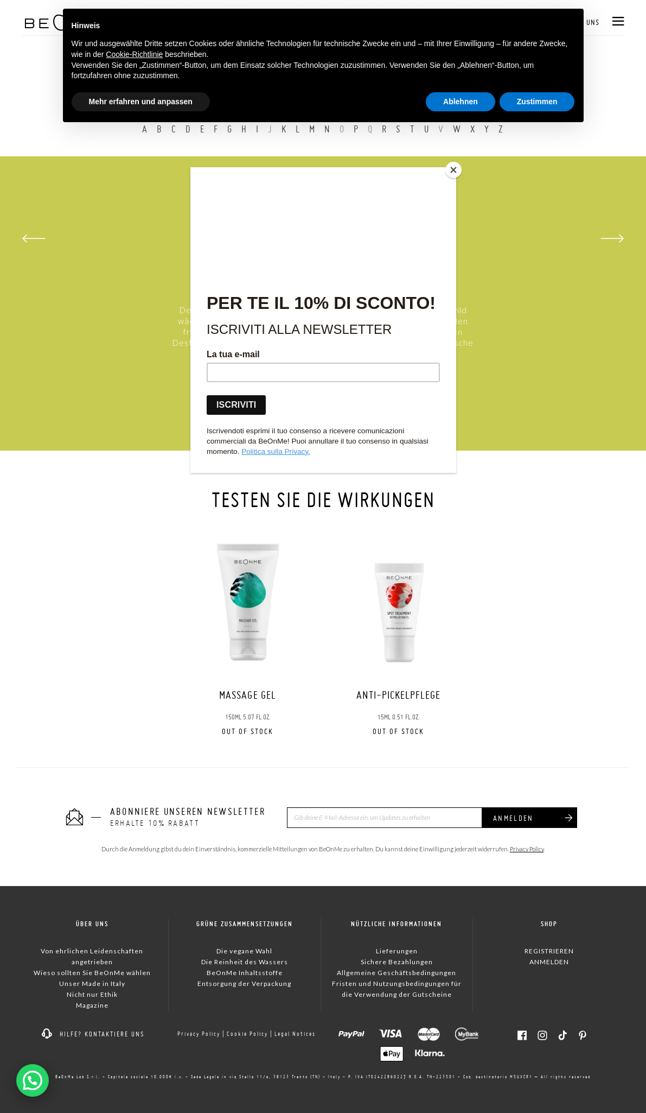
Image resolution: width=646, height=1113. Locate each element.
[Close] (453, 170)
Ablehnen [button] (460, 101)
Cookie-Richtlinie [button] (134, 54)
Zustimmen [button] (537, 101)
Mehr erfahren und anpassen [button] (141, 101)
